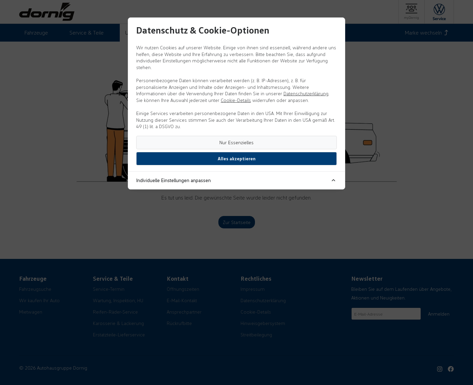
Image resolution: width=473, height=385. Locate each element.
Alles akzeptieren (237, 158)
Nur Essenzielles (236, 142)
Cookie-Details (236, 100)
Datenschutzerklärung (305, 93)
